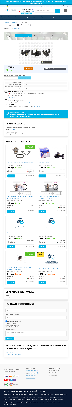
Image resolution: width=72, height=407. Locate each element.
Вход (65, 6)
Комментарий (10, 329)
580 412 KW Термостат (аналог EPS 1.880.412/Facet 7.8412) (49, 197)
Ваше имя (8, 308)
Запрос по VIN (30, 378)
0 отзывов (17, 28)
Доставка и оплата (47, 6)
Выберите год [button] (57, 36)
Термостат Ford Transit (14, 354)
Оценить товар (10, 323)
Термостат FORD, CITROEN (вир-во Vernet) (20, 162)
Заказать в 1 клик (24, 78)
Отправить (10, 338)
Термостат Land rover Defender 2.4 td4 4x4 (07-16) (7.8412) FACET (20, 197)
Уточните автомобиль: (10, 35)
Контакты (58, 6)
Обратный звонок (26, 13)
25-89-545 (25, 9)
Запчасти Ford (10, 352)
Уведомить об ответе (13, 321)
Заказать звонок (31, 375)
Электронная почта (12, 314)
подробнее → (11, 97)
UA (8, 6)
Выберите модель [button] (41, 36)
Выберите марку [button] (23, 36)
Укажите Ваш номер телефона (14, 75)
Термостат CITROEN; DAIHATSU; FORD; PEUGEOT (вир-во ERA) (19, 268)
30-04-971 (25, 11)
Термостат (10, 233)
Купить (29, 69)
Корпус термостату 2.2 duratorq (48, 268)
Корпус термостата (44, 162)
